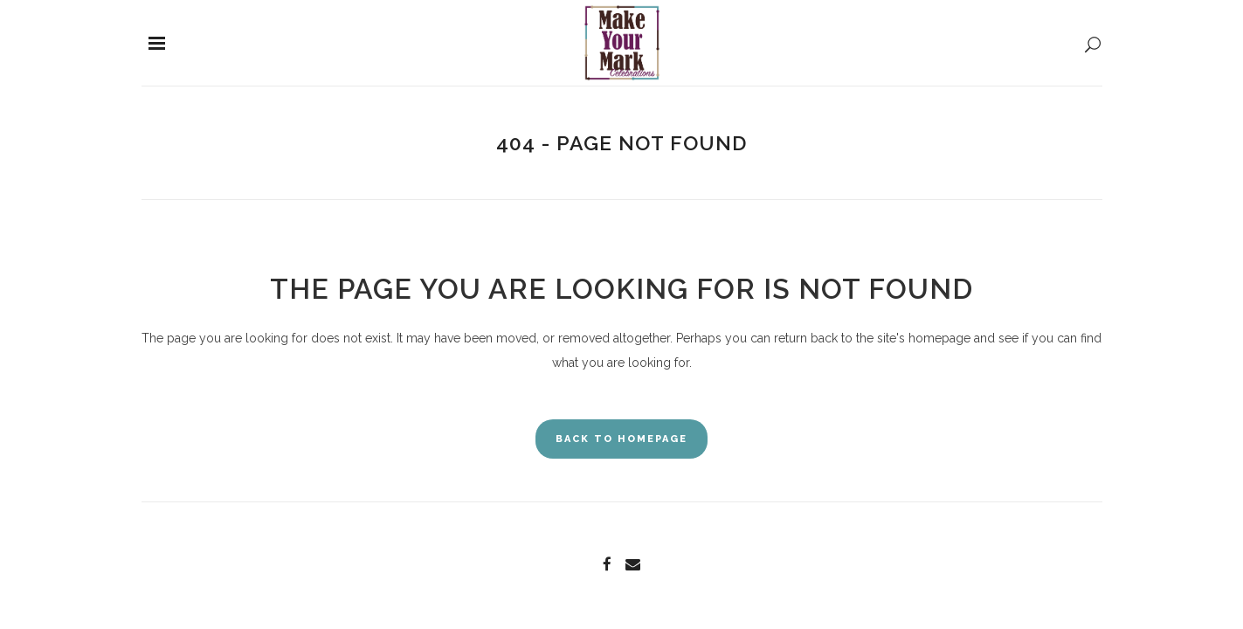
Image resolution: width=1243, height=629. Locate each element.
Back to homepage (621, 439)
